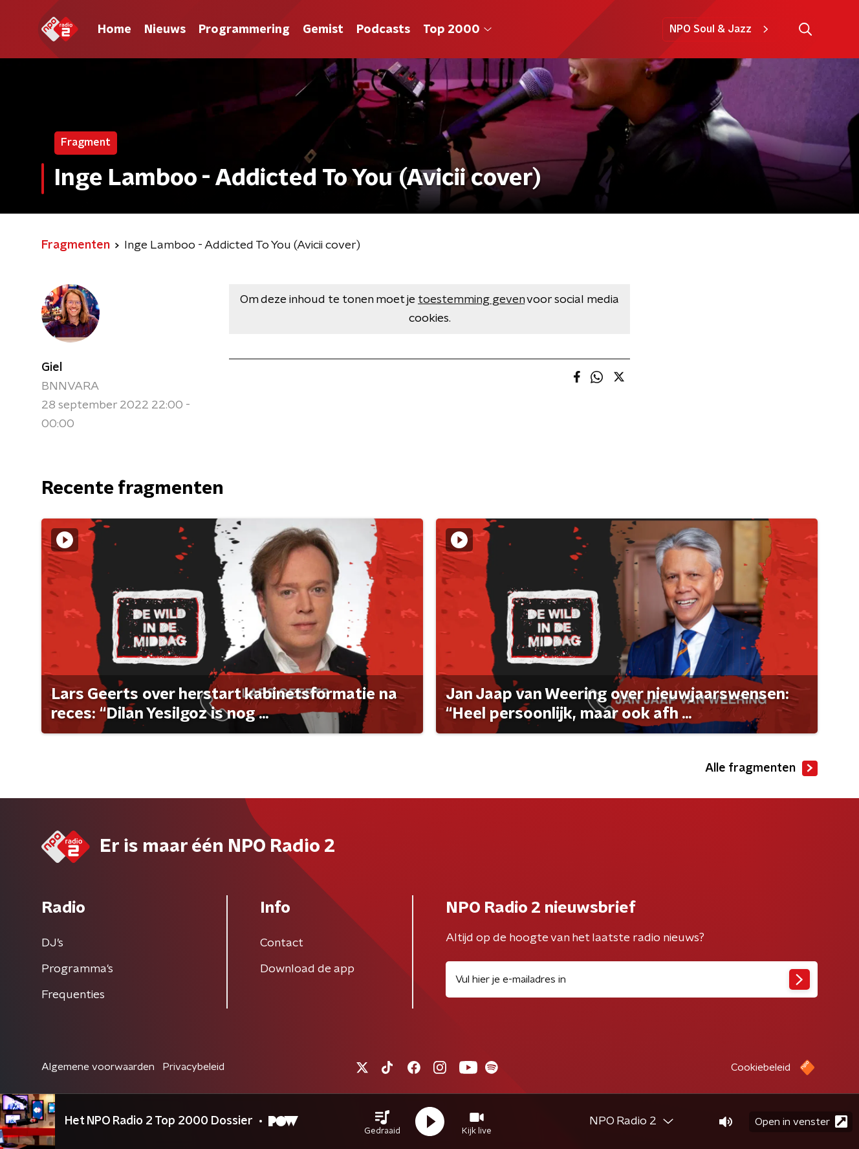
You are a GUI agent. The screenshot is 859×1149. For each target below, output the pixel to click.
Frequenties (73, 995)
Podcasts (383, 30)
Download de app (307, 969)
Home (114, 30)
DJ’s (52, 943)
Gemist (323, 30)
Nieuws (165, 30)
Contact (281, 943)
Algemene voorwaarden (98, 1067)
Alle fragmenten (761, 768)
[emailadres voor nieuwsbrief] (632, 979)
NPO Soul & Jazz (720, 29)
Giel (51, 368)
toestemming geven (471, 300)
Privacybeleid (193, 1067)
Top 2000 (457, 30)
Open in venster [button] (801, 1121)
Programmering (244, 30)
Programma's (77, 969)
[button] (382, 1122)
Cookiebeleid (760, 1067)
